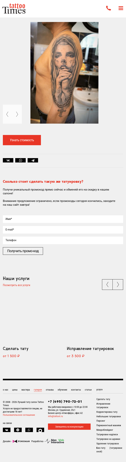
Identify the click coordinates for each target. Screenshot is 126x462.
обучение (62, 389)
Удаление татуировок (107, 443)
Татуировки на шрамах (108, 439)
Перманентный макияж (108, 425)
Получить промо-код (23, 251)
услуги (99, 389)
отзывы (50, 389)
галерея (38, 389)
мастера (26, 389)
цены (15, 389)
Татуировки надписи (107, 434)
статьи (88, 389)
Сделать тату (15, 348)
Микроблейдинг (104, 429)
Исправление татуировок (90, 348)
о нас (5, 389)
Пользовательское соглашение (19, 414)
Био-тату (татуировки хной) (109, 449)
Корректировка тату (106, 411)
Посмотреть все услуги (16, 285)
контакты (76, 389)
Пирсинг (100, 420)
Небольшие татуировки (108, 416)
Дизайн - (16, 441)
